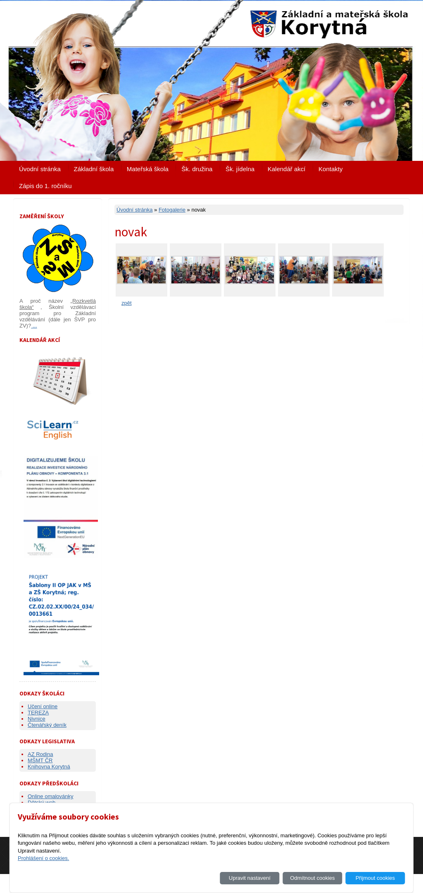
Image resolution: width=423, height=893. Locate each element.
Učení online (42, 706)
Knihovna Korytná (49, 766)
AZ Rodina (40, 754)
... (34, 326)
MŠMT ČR (40, 760)
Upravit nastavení (250, 878)
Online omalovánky (51, 796)
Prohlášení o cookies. (43, 858)
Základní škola (94, 168)
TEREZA (38, 712)
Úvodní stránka (40, 168)
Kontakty (330, 168)
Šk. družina (196, 168)
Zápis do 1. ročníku (45, 185)
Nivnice (36, 719)
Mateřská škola (148, 168)
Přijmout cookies (375, 878)
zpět (126, 303)
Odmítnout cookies (312, 878)
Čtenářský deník (47, 725)
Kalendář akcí (287, 168)
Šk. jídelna (240, 168)
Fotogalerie (172, 210)
